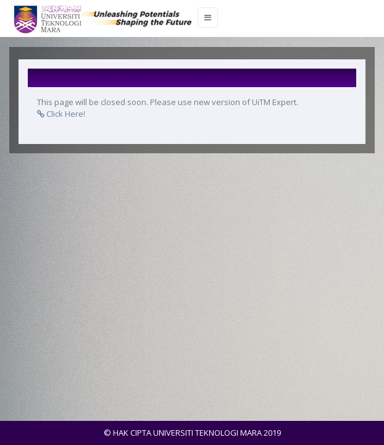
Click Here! (61, 113)
